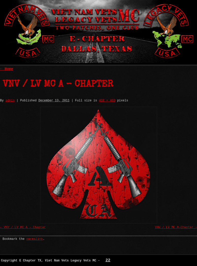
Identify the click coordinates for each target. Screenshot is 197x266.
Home (6, 69)
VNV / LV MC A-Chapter (174, 227)
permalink (34, 239)
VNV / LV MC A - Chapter (25, 227)
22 (107, 260)
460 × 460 (107, 100)
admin (10, 100)
